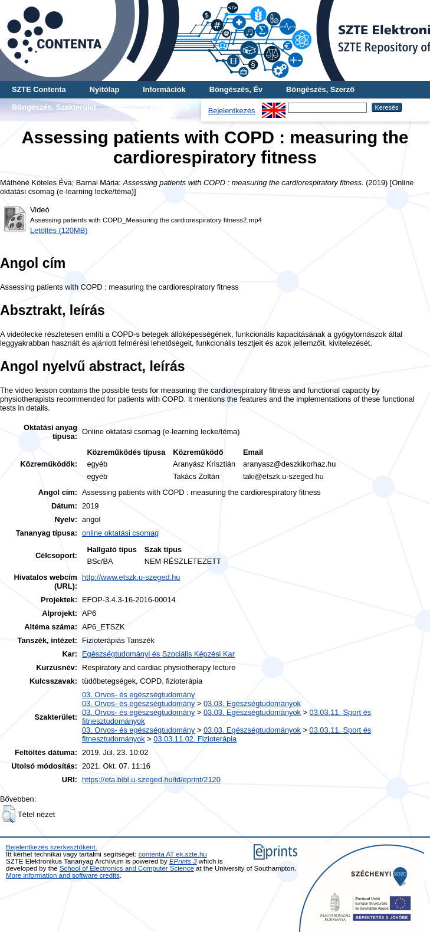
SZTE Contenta (39, 89)
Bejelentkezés (231, 110)
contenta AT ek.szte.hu (173, 854)
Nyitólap (104, 89)
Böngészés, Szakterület (54, 107)
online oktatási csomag (120, 533)
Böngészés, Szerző (320, 89)
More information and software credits (63, 875)
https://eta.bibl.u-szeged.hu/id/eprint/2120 (151, 779)
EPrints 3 (183, 861)
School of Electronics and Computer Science (127, 868)
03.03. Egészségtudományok (252, 703)
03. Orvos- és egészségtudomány (138, 694)
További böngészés (154, 107)
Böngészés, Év (235, 89)
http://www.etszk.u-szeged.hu (131, 577)
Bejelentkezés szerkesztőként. (51, 847)
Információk (164, 89)
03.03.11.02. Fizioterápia (195, 738)
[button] (8, 814)
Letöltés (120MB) (58, 230)
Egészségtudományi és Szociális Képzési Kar (158, 653)
